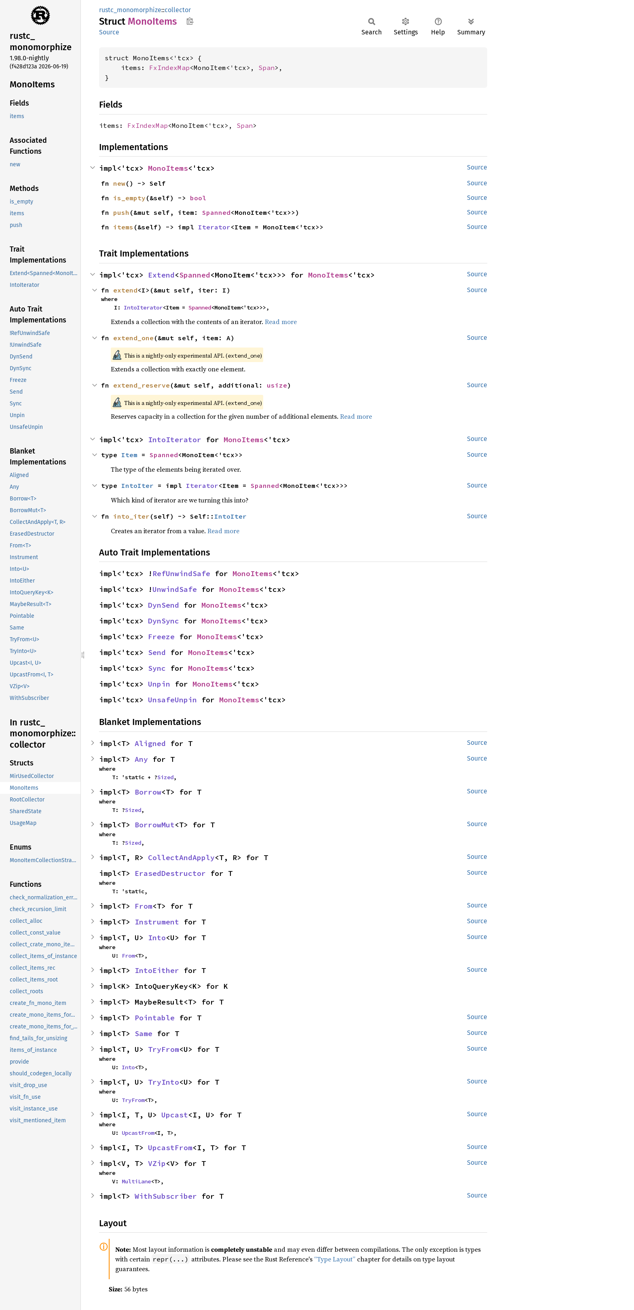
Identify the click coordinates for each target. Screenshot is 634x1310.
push (121, 212)
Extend (161, 275)
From (143, 906)
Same (143, 1033)
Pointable (155, 1017)
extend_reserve (141, 385)
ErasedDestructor (170, 873)
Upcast (174, 1114)
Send (157, 652)
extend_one (133, 338)
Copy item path (190, 21)
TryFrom (163, 1049)
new (119, 183)
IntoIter (137, 485)
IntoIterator (143, 307)
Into (157, 937)
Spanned (216, 212)
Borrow (148, 792)
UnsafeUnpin (172, 699)
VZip (157, 1163)
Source (109, 32)
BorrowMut (155, 824)
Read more (281, 321)
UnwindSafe (174, 589)
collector (178, 10)
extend (125, 290)
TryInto (163, 1082)
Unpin (159, 684)
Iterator (214, 227)
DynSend (163, 605)
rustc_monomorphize (130, 10)
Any (141, 759)
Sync (157, 668)
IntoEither (157, 970)
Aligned (150, 743)
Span (266, 68)
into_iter (131, 516)
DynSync (163, 620)
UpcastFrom (138, 1132)
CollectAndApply (181, 857)
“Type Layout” (334, 1259)
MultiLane (136, 1181)
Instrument (157, 921)
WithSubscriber (166, 1196)
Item (129, 455)
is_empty (129, 198)
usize (277, 385)
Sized (165, 777)
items (123, 227)
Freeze (161, 636)
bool (198, 198)
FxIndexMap (169, 68)
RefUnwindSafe (181, 573)
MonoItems (168, 168)
